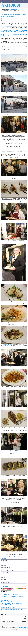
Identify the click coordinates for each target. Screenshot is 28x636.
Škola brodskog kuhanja (7, 570)
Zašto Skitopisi (5, 582)
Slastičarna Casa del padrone (7, 497)
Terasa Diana (4, 31)
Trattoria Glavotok (14, 408)
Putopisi (3, 574)
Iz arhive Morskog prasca (7, 580)
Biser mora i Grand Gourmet (8, 568)
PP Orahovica (15, 44)
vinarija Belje (8, 44)
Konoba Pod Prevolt (8, 344)
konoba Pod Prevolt (10, 34)
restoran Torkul (4, 30)
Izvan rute (3, 579)
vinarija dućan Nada (22, 30)
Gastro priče (4, 562)
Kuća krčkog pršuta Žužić (21, 29)
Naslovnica (4, 560)
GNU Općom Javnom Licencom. (22, 627)
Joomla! (1, 627)
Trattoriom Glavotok (14, 177)
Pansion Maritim (13, 366)
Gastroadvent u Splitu (7, 567)
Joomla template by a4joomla (14, 629)
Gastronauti (8, 19)
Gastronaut (19, 24)
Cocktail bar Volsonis (13, 30)
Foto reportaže (5, 572)
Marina (16, 282)
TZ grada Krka (10, 26)
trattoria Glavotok (10, 33)
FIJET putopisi (4, 575)
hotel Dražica (19, 31)
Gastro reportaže (5, 563)
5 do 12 (3, 577)
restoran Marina (12, 31)
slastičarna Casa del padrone (12, 35)
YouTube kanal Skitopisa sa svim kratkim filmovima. (12, 609)
